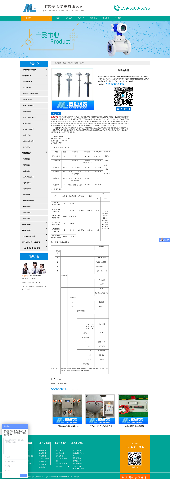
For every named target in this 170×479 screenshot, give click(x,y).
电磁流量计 (42, 450)
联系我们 (118, 18)
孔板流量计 (42, 456)
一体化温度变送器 (62, 383)
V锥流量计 (42, 467)
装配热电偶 (59, 466)
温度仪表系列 (79, 63)
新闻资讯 (93, 18)
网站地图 (76, 477)
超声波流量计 (43, 461)
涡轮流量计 (42, 464)
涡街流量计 (42, 453)
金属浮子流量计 (44, 459)
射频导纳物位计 (77, 464)
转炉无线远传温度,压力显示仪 (68, 426)
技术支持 (105, 18)
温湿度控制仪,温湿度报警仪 (134, 426)
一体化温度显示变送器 (61, 460)
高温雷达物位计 (77, 458)
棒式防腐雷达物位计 (78, 454)
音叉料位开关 (77, 461)
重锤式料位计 (77, 450)
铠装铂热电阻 (60, 453)
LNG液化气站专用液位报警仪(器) (101, 426)
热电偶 (59, 379)
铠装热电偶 (59, 456)
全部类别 (37, 18)
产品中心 (81, 18)
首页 (58, 18)
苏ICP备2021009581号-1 (66, 477)
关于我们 (68, 18)
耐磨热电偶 (59, 450)
